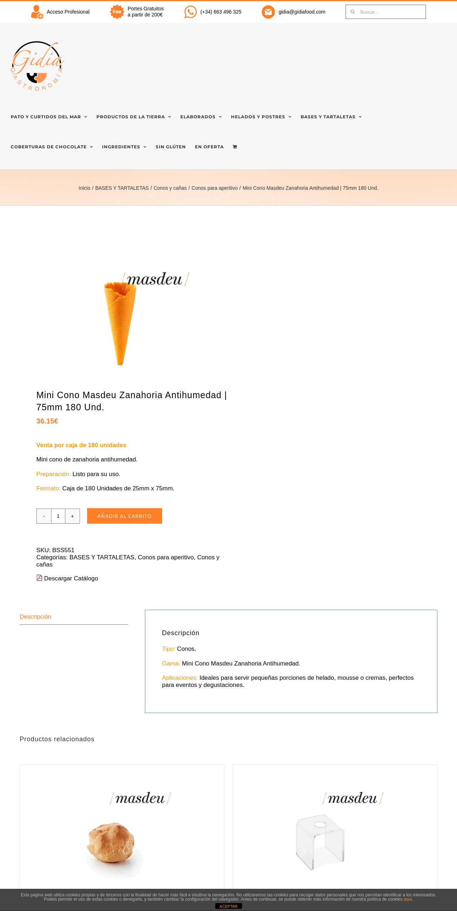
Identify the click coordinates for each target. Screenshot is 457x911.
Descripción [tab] (35, 616)
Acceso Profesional (68, 12)
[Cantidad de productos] (58, 516)
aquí (408, 899)
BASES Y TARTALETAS (101, 557)
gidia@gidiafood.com (301, 12)
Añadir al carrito (124, 516)
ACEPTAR (228, 906)
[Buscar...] (386, 12)
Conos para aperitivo (166, 557)
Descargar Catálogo (67, 578)
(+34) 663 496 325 (220, 12)
